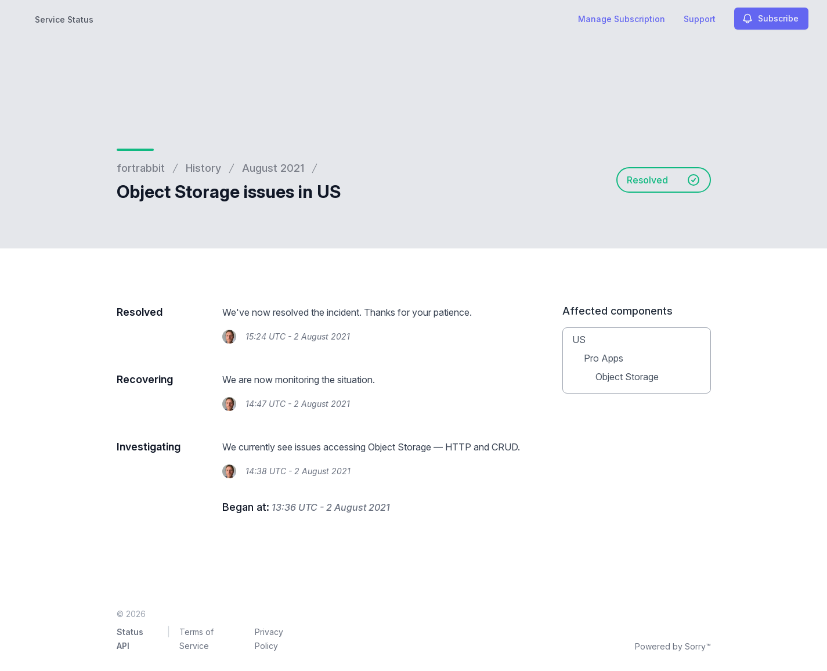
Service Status (64, 19)
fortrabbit (141, 168)
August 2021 (273, 168)
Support (700, 19)
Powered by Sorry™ (673, 646)
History (203, 168)
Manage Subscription (621, 19)
